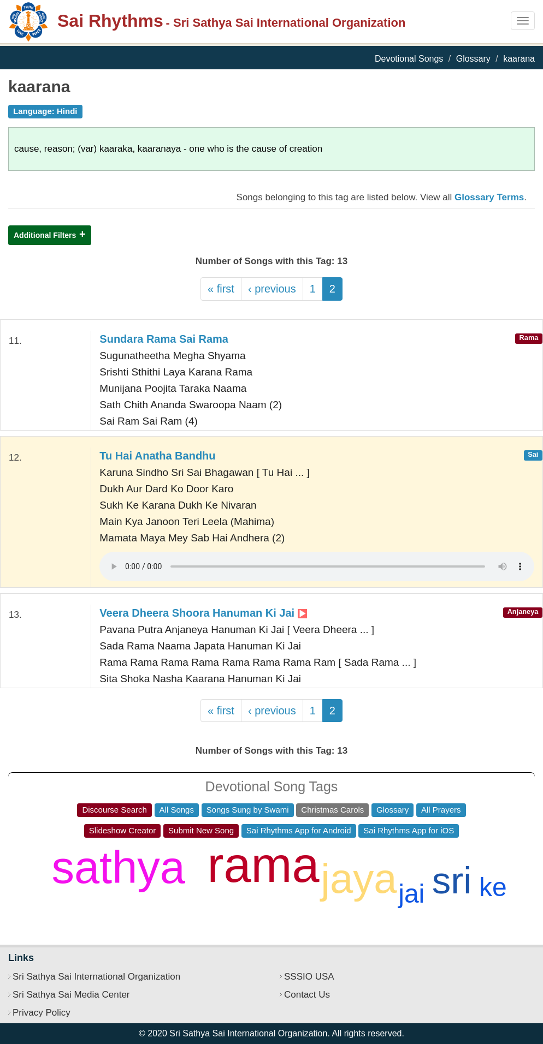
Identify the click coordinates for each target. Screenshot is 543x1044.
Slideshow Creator (122, 830)
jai (411, 893)
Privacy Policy (41, 1012)
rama (264, 865)
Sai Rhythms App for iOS (408, 830)
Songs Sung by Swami (247, 809)
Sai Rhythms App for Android (298, 830)
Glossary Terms (489, 197)
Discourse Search (114, 809)
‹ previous (272, 289)
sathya (118, 867)
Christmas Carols (332, 809)
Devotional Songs (409, 58)
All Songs (177, 809)
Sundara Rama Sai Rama (163, 339)
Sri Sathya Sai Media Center (71, 994)
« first (221, 289)
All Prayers (441, 809)
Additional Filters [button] (45, 235)
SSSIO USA (309, 976)
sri (452, 881)
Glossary (473, 58)
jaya (359, 878)
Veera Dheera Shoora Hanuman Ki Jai (202, 613)
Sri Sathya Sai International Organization (96, 976)
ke (493, 887)
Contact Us (307, 994)
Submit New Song (201, 830)
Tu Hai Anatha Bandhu (157, 456)
